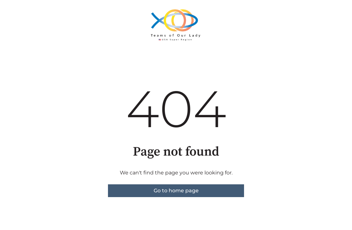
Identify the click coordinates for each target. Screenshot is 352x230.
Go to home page (176, 191)
